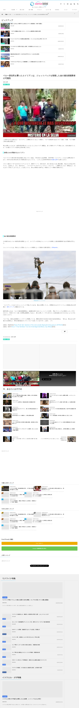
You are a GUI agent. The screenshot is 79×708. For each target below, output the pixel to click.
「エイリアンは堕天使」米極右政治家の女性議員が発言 (23, 379)
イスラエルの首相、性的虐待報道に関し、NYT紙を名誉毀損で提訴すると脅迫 (22, 466)
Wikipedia (54, 224)
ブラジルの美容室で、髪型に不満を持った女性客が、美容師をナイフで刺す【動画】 (23, 478)
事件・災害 (2, 35)
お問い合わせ (42, 702)
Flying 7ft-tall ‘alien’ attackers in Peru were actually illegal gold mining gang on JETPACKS (38, 302)
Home (4, 9)
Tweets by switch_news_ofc (39, 664)
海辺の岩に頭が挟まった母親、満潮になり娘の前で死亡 (17, 472)
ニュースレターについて (53, 702)
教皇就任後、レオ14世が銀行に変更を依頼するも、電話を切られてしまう (53, 466)
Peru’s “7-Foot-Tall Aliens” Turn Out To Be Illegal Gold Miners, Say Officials (32, 304)
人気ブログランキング (6, 538)
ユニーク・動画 (48, 11)
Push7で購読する (39, 520)
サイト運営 (24, 702)
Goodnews (57, 9)
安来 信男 (12, 27)
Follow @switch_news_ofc (57, 357)
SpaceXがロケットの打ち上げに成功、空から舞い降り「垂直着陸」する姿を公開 (16, 692)
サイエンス (39, 9)
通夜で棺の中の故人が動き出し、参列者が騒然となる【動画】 (62, 406)
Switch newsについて (15, 702)
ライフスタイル (74, 11)
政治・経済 (22, 9)
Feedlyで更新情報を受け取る (39, 525)
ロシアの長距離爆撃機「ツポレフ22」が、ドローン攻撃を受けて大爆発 (16, 685)
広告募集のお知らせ (64, 702)
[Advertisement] (39, 200)
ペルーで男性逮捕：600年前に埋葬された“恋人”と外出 (61, 392)
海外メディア (10, 284)
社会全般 (13, 9)
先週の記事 (54, 136)
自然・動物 (31, 9)
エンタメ (66, 9)
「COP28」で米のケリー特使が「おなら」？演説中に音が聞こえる (16, 673)
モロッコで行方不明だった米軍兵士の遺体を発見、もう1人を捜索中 (42, 472)
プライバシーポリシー (33, 702)
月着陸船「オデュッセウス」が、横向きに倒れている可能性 (16, 679)
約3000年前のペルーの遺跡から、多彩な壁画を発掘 (23, 392)
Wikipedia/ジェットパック (39, 277)
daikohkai (52, 27)
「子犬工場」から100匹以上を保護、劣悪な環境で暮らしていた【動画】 (16, 666)
